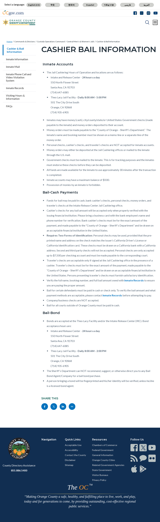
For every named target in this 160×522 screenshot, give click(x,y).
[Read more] (13, 12)
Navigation (48, 439)
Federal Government (103, 450)
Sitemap (69, 465)
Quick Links (73, 439)
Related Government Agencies (108, 465)
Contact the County (75, 455)
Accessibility (71, 450)
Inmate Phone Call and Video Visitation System (18, 77)
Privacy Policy (99, 480)
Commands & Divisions (24, 41)
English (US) (34, 5)
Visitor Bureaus (100, 475)
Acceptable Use (73, 445)
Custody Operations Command (51, 41)
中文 (53, 5)
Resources (99, 439)
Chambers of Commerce (104, 445)
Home (9, 41)
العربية (147, 5)
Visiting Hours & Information (15, 97)
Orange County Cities (103, 460)
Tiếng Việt (109, 5)
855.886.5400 (19, 470)
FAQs (9, 106)
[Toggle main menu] (155, 22)
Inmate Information (17, 59)
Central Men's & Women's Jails (80, 41)
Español (90, 5)
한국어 (71, 5)
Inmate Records (15, 88)
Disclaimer (70, 460)
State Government (102, 470)
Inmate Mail (13, 66)
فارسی (127, 5)
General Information (102, 455)
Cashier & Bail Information (108, 41)
